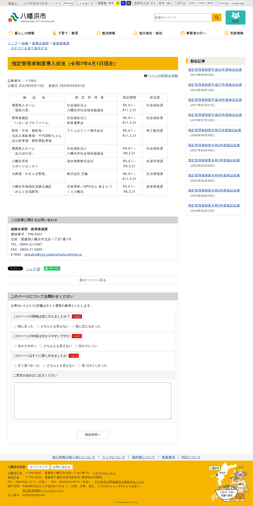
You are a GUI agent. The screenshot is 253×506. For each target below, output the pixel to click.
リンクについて (113, 457)
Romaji (69, 3)
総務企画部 (40, 43)
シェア (33, 269)
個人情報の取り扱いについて (73, 457)
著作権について (143, 457)
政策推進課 (61, 43)
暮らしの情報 (21, 33)
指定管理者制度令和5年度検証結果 (214, 205)
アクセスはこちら (104, 473)
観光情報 (105, 33)
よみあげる (86, 3)
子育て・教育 (65, 33)
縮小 (170, 3)
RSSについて (191, 457)
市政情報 (233, 33)
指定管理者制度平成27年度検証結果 (215, 84)
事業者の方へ (193, 33)
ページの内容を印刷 (161, 75)
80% (211, 3)
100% (201, 3)
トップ (13, 43)
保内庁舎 (13, 477)
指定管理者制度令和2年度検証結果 (214, 145)
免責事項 (168, 457)
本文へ (12, 3)
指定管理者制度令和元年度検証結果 (215, 130)
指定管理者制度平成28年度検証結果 (215, 100)
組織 (25, 43)
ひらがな (56, 3)
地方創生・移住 (147, 33)
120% (191, 3)
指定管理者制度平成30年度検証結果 (215, 115)
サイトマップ (39, 467)
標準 (111, 3)
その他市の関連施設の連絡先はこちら (119, 482)
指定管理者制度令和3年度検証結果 (214, 160)
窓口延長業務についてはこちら (42, 490)
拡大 (154, 3)
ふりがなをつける (36, 3)
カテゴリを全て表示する (29, 48)
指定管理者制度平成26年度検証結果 (215, 69)
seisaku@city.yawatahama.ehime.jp (53, 254)
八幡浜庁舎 (15, 473)
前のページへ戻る (92, 280)
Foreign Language (232, 3)
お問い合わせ (62, 467)
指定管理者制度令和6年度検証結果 (214, 190)
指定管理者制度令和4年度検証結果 (214, 175)
